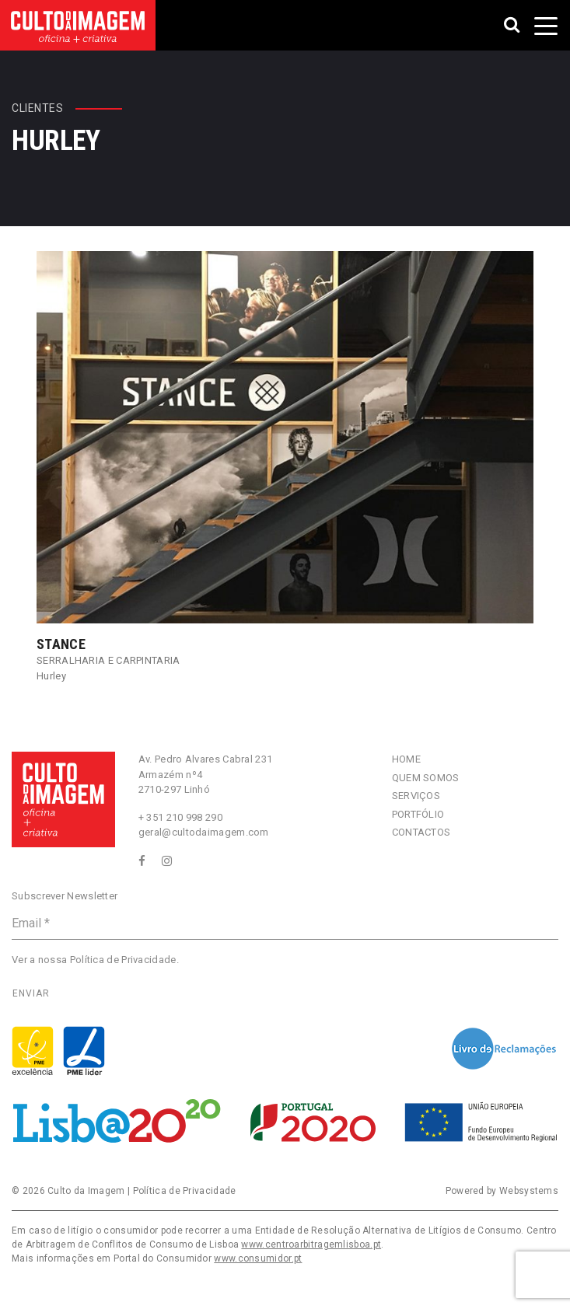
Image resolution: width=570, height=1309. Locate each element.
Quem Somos (426, 778)
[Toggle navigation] (546, 25)
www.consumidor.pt (258, 1258)
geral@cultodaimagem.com (203, 832)
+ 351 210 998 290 (180, 817)
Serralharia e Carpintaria (108, 660)
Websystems (528, 1190)
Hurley (51, 676)
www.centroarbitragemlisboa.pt (311, 1244)
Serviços (416, 795)
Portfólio (418, 814)
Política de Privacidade (123, 959)
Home (406, 759)
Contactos (421, 832)
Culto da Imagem (86, 1190)
